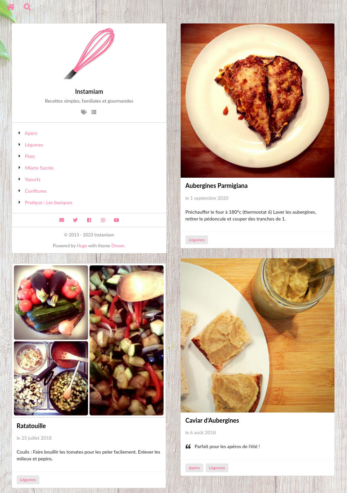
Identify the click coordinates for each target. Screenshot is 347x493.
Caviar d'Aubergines (212, 420)
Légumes (34, 144)
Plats (30, 156)
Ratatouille (31, 425)
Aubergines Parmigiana (216, 185)
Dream (117, 245)
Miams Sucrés (39, 168)
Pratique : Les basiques (49, 202)
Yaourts (32, 179)
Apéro (31, 133)
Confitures (36, 191)
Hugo (82, 245)
